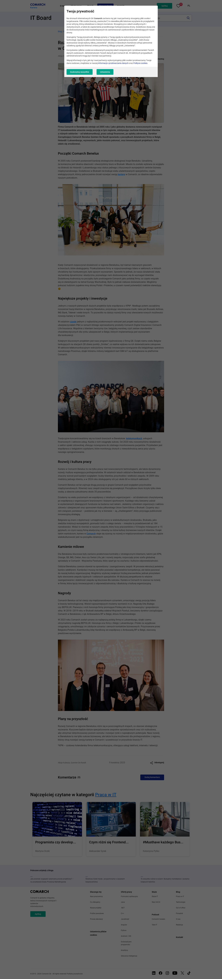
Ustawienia (105, 72)
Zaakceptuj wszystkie (79, 72)
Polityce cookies (140, 63)
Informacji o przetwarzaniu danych (113, 63)
